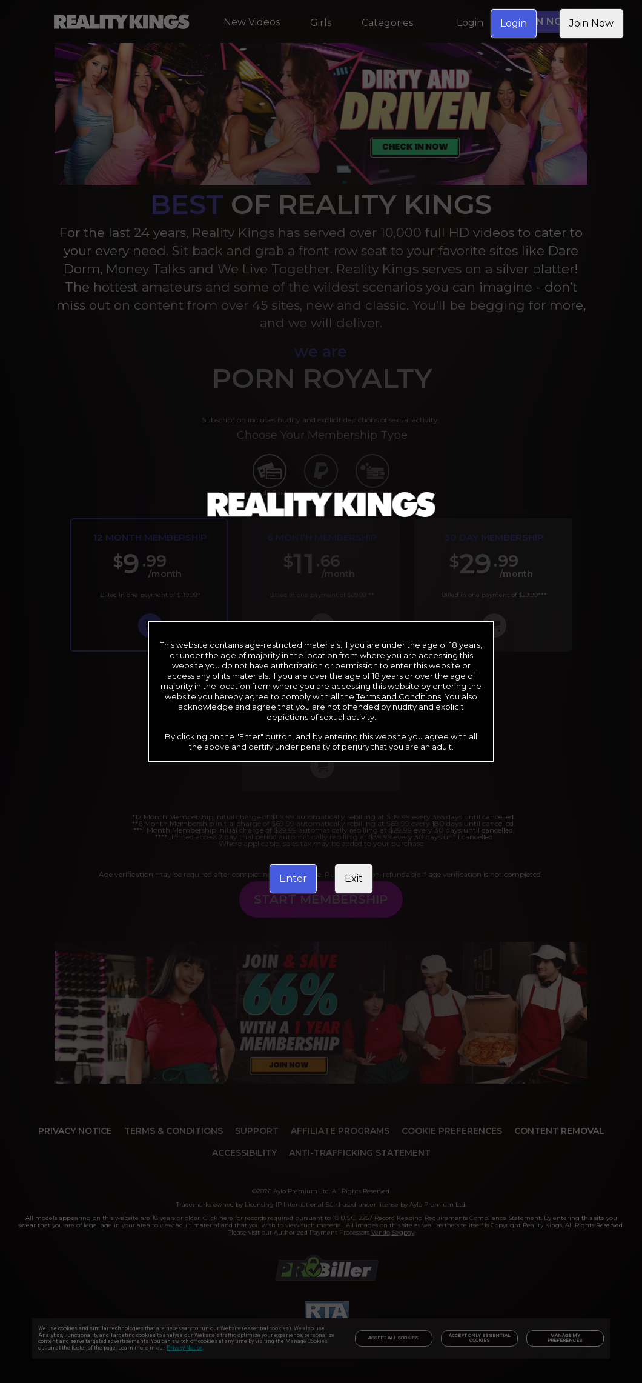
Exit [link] (354, 878)
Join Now (591, 23)
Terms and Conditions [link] (398, 696)
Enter (293, 878)
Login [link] (513, 23)
